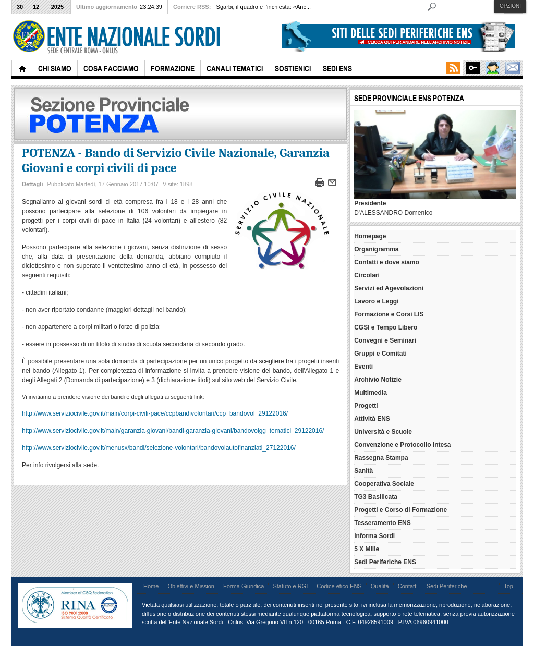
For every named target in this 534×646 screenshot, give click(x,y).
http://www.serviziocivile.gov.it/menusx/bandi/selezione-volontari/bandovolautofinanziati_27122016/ (159, 448)
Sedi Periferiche (447, 586)
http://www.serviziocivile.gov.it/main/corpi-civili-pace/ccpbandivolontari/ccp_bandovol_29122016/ (155, 413)
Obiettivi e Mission (190, 586)
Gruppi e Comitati (380, 353)
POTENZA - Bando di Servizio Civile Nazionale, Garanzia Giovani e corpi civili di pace (176, 160)
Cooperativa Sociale (384, 483)
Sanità (363, 470)
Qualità (380, 586)
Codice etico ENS (339, 586)
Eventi (363, 366)
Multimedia (370, 392)
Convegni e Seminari (385, 340)
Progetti (366, 405)
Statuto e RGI (290, 586)
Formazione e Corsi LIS (388, 314)
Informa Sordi (374, 536)
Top (508, 586)
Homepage (370, 236)
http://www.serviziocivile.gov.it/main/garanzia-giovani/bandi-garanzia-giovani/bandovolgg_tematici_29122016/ (173, 430)
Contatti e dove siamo (386, 262)
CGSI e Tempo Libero (385, 327)
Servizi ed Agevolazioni (388, 288)
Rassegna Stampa (381, 457)
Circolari (367, 275)
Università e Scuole (383, 431)
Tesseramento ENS (382, 523)
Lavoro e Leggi (376, 301)
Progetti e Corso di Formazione (400, 510)
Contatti (408, 586)
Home (151, 586)
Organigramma (376, 249)
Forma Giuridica (243, 586)
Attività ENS (372, 418)
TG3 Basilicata (375, 497)
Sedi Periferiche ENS (385, 562)
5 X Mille (366, 549)
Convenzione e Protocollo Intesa (402, 444)
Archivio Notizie (378, 379)
